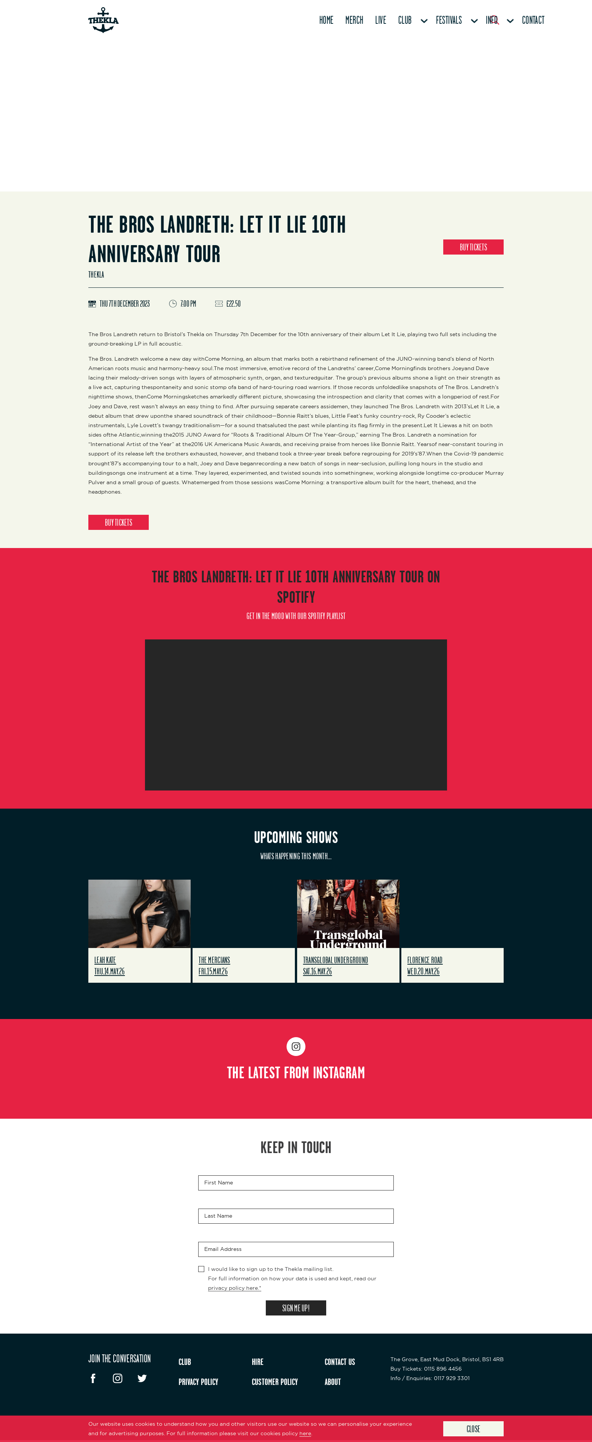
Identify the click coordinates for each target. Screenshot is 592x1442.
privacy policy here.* (234, 1289)
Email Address (223, 1250)
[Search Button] (495, 20)
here (305, 1433)
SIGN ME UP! (296, 1309)
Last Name (218, 1217)
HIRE (258, 1363)
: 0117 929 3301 (430, 1380)
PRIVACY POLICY (198, 1383)
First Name (218, 1183)
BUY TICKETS (473, 247)
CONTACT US (340, 1363)
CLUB (185, 1363)
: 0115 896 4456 (426, 1371)
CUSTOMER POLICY (275, 1383)
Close (474, 1428)
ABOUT (333, 1383)
